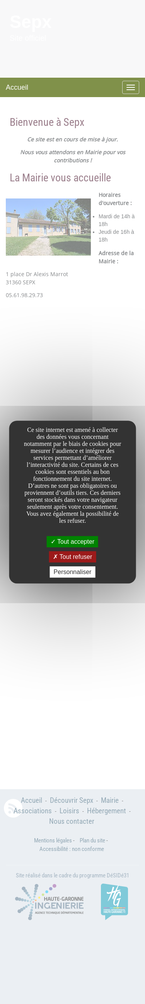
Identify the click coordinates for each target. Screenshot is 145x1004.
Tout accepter (72, 541)
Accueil (17, 87)
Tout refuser (72, 556)
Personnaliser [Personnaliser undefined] (73, 572)
